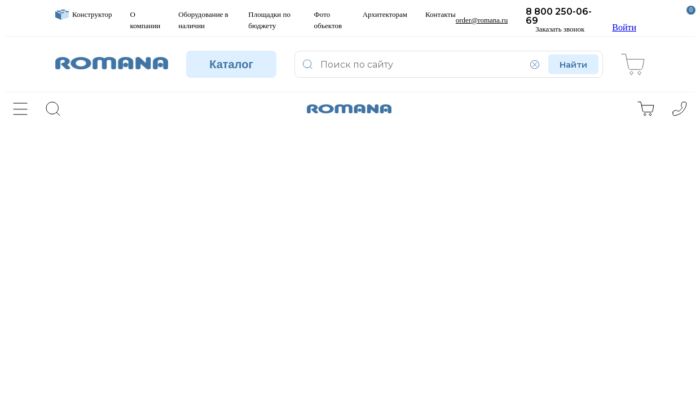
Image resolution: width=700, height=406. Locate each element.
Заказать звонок (559, 29)
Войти (624, 20)
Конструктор (83, 14)
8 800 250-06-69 (559, 16)
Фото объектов (328, 20)
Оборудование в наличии (203, 20)
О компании (145, 20)
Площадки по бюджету (269, 20)
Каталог (231, 64)
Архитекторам (385, 14)
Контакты (440, 14)
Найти (573, 64)
